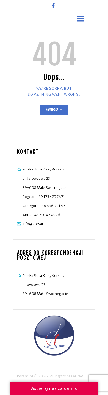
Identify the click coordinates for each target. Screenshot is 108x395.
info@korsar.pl (35, 224)
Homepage (52, 110)
